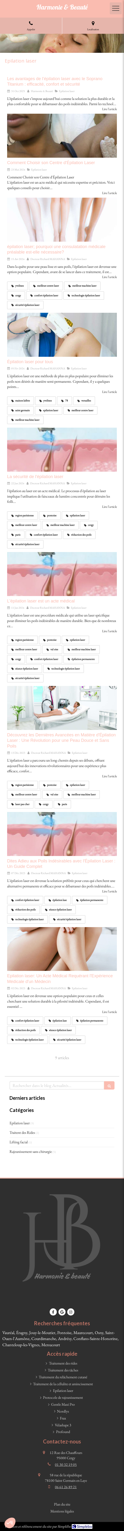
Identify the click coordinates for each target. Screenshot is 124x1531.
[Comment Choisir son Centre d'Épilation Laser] (62, 136)
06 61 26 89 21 (66, 1486)
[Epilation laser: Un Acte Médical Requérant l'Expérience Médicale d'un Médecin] (62, 949)
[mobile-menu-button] (116, 8)
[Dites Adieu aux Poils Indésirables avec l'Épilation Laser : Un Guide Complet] (62, 834)
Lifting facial (19, 1142)
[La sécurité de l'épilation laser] (62, 450)
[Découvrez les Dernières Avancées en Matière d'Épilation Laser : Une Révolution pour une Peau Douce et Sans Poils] (62, 708)
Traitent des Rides (22, 1132)
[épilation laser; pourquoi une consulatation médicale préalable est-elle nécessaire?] (62, 220)
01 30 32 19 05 (66, 1464)
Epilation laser (20, 1122)
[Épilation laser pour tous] (62, 335)
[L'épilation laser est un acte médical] (62, 574)
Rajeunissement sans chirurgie (31, 1151)
